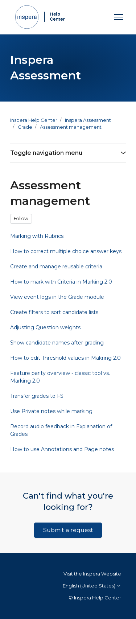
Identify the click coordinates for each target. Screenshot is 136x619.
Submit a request (68, 530)
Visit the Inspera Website (92, 574)
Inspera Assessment (88, 120)
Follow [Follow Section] (21, 218)
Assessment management (71, 127)
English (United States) (92, 586)
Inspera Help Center (33, 120)
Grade (25, 127)
